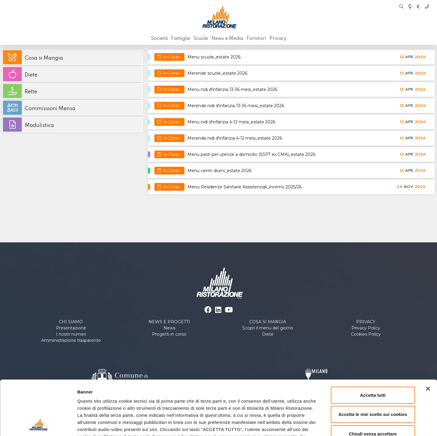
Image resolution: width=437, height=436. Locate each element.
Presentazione (71, 328)
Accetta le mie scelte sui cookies (372, 365)
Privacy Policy (366, 328)
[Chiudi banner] (428, 339)
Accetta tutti (373, 345)
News (169, 328)
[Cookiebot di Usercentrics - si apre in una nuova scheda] (38, 424)
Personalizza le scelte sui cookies (330, 424)
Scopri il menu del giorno (267, 328)
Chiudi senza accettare (373, 384)
